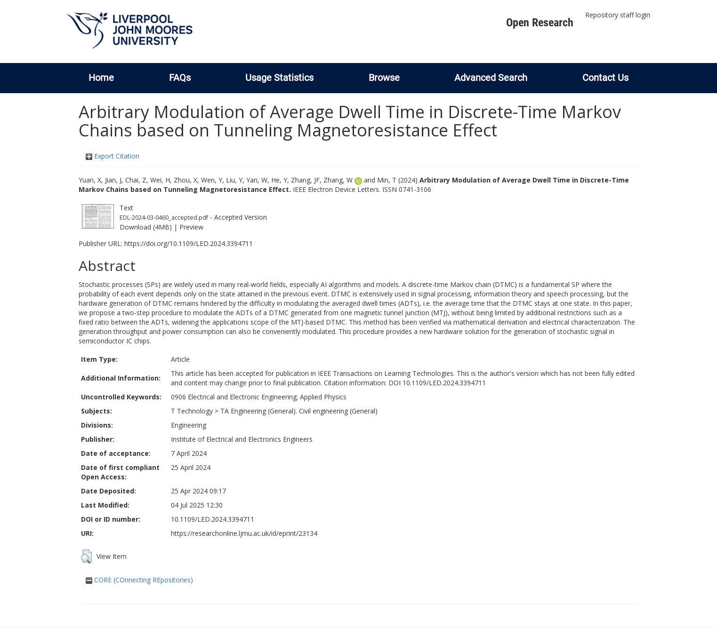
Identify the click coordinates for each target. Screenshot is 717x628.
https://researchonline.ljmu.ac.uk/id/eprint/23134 (244, 533)
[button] (86, 556)
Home (101, 77)
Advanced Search (490, 77)
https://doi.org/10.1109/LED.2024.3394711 (188, 243)
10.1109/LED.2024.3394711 (212, 519)
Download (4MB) (146, 227)
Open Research (539, 22)
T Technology (192, 410)
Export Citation (112, 155)
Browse (384, 77)
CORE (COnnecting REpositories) (139, 579)
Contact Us (605, 77)
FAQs (180, 77)
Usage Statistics (279, 77)
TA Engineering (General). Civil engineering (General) (299, 410)
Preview (191, 227)
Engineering (188, 425)
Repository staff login (617, 14)
